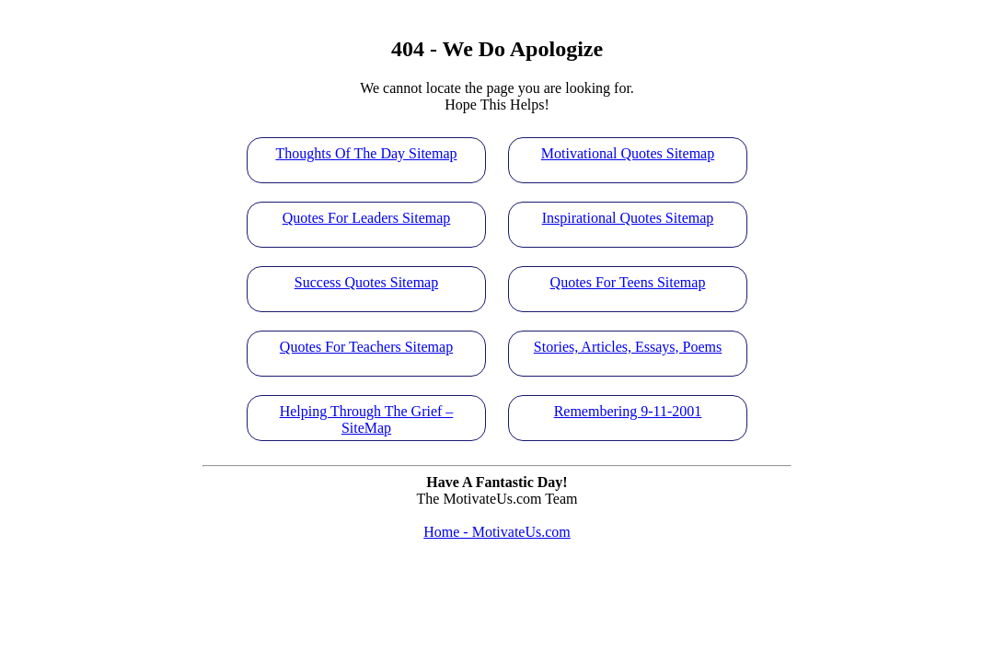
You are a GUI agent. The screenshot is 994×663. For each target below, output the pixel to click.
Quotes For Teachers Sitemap (366, 347)
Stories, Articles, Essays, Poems (628, 347)
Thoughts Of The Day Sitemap (366, 153)
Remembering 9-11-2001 (628, 411)
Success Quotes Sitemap (366, 282)
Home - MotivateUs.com (497, 532)
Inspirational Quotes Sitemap (628, 218)
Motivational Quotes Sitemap (627, 153)
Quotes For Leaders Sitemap (367, 218)
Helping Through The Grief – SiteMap (367, 418)
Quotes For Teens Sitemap (628, 282)
